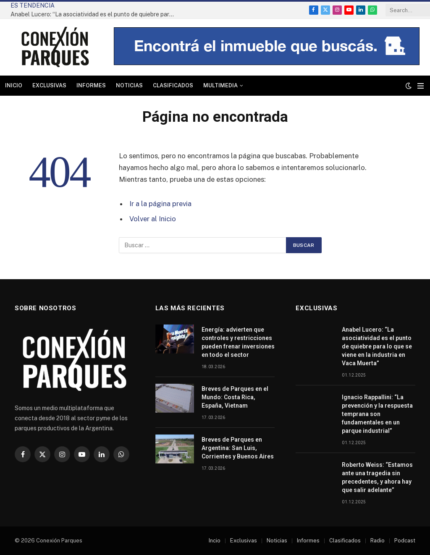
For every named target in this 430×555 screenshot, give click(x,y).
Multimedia (220, 85)
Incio (214, 540)
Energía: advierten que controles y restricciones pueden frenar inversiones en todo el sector (238, 342)
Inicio (13, 85)
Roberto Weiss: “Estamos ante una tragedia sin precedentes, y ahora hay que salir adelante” (377, 477)
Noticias (129, 85)
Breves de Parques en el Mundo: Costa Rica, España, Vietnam (235, 397)
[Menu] (420, 85)
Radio (377, 540)
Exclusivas (49, 85)
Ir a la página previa (160, 203)
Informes (91, 85)
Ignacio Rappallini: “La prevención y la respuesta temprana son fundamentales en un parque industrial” (377, 414)
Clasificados (173, 85)
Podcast (404, 540)
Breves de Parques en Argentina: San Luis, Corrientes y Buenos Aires (238, 448)
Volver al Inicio (152, 219)
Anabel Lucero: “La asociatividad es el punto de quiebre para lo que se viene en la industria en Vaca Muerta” (94, 14)
